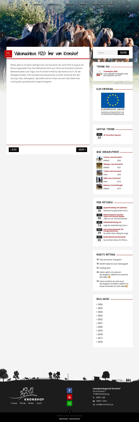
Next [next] (136, 35)
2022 (100, 319)
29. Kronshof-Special (112, 135)
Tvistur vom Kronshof (112, 157)
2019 (100, 330)
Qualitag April (105, 268)
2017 (100, 338)
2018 (100, 334)
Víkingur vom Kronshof (113, 164)
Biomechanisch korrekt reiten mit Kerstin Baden (113, 215)
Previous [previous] (2, 35)
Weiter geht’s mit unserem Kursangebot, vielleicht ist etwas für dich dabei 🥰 (114, 274)
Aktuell (38, 5)
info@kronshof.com (104, 404)
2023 (100, 315)
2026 (100, 304)
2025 (100, 308)
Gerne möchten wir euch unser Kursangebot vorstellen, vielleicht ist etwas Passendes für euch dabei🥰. (114, 283)
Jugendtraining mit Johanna (115, 207)
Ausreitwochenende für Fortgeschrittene (113, 230)
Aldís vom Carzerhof (112, 178)
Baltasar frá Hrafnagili (113, 185)
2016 (100, 341)
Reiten (96, 5)
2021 (100, 323)
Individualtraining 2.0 (112, 222)
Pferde (83, 5)
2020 (100, 326)
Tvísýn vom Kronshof (112, 171)
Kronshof (54, 5)
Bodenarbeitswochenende (114, 237)
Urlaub (69, 5)
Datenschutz (75, 419)
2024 (100, 311)
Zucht (109, 5)
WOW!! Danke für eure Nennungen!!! (114, 264)
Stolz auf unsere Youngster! (110, 259)
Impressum (63, 419)
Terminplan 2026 (110, 71)
